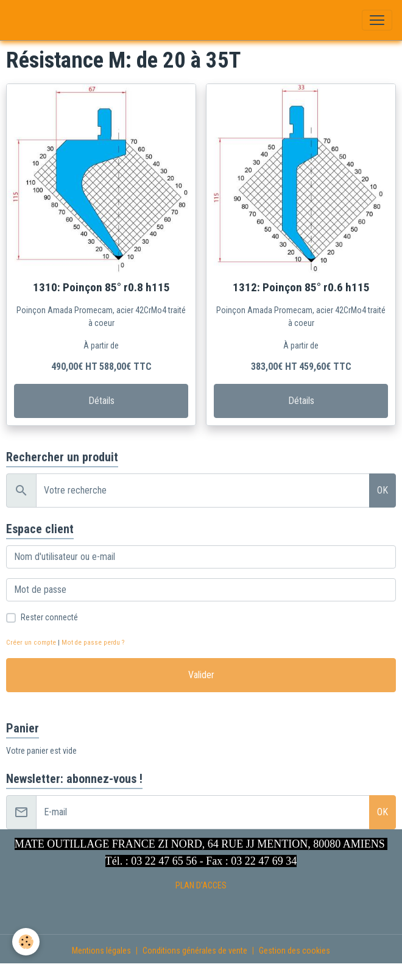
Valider (201, 675)
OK (382, 490)
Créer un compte (31, 642)
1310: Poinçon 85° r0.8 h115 (101, 287)
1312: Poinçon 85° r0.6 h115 (301, 287)
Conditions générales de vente (195, 950)
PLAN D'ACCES (201, 885)
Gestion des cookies (294, 950)
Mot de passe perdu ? (93, 642)
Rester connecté (49, 617)
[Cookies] (26, 941)
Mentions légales (101, 950)
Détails (101, 400)
